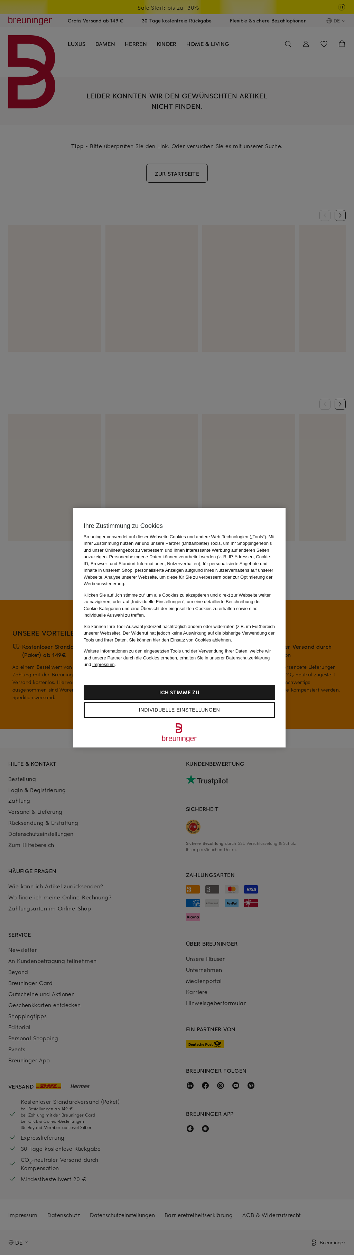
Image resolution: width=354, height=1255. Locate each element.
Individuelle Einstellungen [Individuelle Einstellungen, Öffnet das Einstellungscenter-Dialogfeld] (179, 710)
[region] (179, 627)
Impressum (103, 664)
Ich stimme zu (179, 692)
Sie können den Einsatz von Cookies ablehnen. (180, 640)
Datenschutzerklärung (248, 657)
